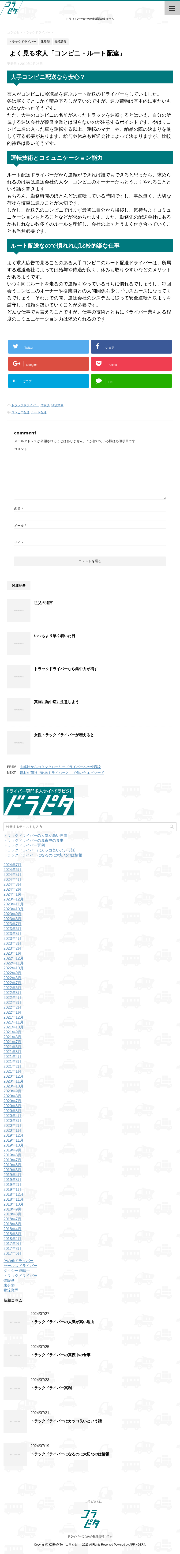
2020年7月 (13, 1101)
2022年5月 (13, 993)
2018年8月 (13, 1214)
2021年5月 (13, 1052)
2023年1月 (13, 953)
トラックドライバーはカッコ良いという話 (39, 850)
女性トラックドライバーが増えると (64, 735)
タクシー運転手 (17, 1271)
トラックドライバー (25, 405)
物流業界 (57, 405)
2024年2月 (13, 889)
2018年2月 (13, 1239)
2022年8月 (13, 978)
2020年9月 (13, 1091)
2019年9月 (13, 1150)
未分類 (9, 1285)
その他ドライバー (19, 1261)
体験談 (45, 405)
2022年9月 (13, 973)
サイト (19, 542)
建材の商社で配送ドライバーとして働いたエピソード (62, 773)
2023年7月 (13, 924)
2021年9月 (13, 1032)
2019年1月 (13, 1190)
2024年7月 (13, 865)
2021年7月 (13, 1042)
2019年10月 (13, 1145)
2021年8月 (13, 1037)
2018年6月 (13, 1224)
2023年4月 (13, 939)
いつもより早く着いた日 (54, 636)
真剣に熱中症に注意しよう (56, 702)
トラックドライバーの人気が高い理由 (35, 835)
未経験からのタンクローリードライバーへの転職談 (60, 767)
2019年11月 (13, 1140)
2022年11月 (13, 963)
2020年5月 (13, 1111)
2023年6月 (13, 929)
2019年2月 (13, 1185)
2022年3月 (13, 1003)
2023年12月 (13, 899)
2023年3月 (13, 943)
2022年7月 (13, 983)
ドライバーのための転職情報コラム (90, 1536)
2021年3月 (13, 1062)
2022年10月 (13, 968)
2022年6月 (13, 988)
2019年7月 (13, 1160)
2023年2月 (13, 948)
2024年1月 (13, 894)
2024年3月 (13, 884)
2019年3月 (13, 1180)
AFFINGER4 (137, 1544)
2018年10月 (13, 1204)
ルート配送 (39, 412)
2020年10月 (13, 1086)
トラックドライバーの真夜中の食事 (34, 840)
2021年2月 (13, 1066)
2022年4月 (13, 998)
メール (20, 525)
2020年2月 (13, 1126)
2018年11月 (13, 1199)
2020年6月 (13, 1106)
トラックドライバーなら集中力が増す (66, 669)
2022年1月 (13, 1012)
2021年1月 (13, 1071)
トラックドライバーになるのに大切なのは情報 (43, 855)
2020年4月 (13, 1116)
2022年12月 (13, 958)
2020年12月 (13, 1076)
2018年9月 (13, 1209)
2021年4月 (13, 1057)
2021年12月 (13, 1017)
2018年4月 (13, 1229)
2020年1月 (13, 1130)
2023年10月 (13, 909)
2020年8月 (13, 1096)
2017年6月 (13, 1253)
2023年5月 (13, 934)
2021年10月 (13, 1027)
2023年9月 (13, 914)
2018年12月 (13, 1194)
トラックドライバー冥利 (24, 845)
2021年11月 (13, 1022)
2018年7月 (13, 1219)
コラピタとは (93, 1501)
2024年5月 (13, 875)
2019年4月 (13, 1175)
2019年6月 (13, 1165)
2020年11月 (13, 1081)
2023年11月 (13, 904)
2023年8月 (13, 919)
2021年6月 (13, 1047)
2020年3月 (13, 1121)
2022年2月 (13, 1007)
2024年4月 (13, 880)
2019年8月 (13, 1155)
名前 (18, 509)
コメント (20, 449)
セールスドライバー (20, 1266)
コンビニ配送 (20, 412)
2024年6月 (13, 870)
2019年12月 (13, 1135)
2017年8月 (13, 1249)
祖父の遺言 (43, 603)
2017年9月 (13, 1244)
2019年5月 (13, 1170)
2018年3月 (13, 1234)
